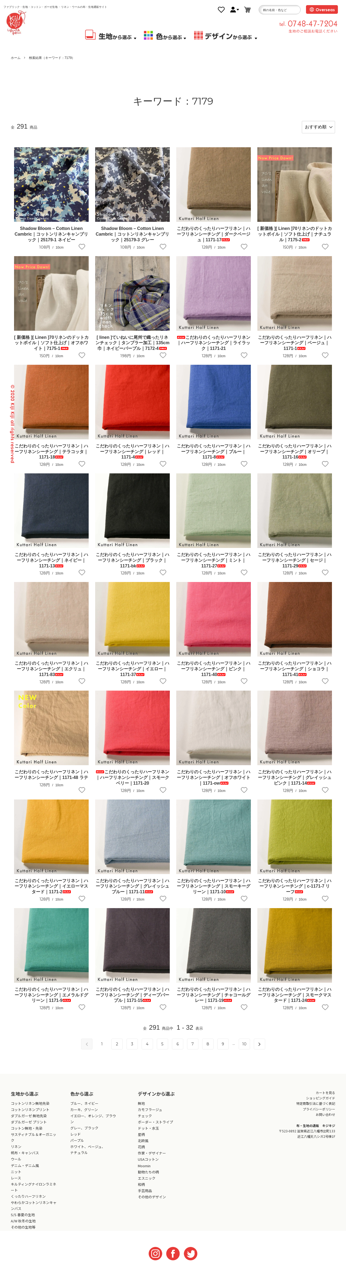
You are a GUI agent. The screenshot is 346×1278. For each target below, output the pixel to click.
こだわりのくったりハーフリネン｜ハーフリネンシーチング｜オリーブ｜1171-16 (294, 456)
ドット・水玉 (148, 1133)
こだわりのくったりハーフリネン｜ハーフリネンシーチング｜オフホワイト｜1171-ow (213, 783)
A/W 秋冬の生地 (23, 1226)
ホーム (16, 58)
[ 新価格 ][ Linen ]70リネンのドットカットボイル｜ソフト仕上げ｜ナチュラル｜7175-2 (294, 239)
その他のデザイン (152, 1201)
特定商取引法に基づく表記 (315, 1108)
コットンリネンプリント (30, 1114)
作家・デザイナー (152, 1158)
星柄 (141, 1139)
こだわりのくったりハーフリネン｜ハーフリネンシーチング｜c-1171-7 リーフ (294, 891)
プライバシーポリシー (319, 1114)
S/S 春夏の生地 (23, 1219)
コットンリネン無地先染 (30, 1108)
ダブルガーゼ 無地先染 (29, 1120)
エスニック (146, 1183)
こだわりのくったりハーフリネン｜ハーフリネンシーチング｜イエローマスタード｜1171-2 (51, 891)
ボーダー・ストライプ (155, 1126)
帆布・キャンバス (25, 1157)
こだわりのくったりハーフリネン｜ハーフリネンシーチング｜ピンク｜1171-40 (213, 674)
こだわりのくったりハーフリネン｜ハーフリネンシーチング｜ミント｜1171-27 (213, 565)
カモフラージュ (150, 1114)
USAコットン (148, 1164)
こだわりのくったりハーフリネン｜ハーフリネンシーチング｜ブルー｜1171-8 (213, 456)
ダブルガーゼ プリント (29, 1126)
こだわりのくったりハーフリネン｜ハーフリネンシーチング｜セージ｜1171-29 (294, 565)
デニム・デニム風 (25, 1170)
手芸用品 (145, 1195)
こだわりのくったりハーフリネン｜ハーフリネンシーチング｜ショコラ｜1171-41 (294, 674)
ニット (16, 1176)
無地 (141, 1108)
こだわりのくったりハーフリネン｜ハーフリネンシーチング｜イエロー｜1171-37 (132, 674)
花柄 (141, 1152)
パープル (77, 1145)
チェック (145, 1120)
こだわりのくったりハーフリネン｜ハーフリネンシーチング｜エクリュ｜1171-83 (51, 674)
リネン (16, 1151)
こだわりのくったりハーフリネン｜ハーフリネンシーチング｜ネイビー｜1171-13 (51, 565)
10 (244, 1048)
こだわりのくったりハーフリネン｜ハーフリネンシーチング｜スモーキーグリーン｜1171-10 (213, 891)
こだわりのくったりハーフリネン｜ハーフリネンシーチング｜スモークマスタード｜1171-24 (294, 1000)
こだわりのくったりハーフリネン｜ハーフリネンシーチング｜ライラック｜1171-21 (213, 348)
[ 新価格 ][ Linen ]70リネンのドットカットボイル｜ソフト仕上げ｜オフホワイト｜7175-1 (51, 348)
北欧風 (143, 1145)
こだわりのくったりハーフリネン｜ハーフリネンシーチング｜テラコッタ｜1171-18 (51, 456)
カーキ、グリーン (84, 1114)
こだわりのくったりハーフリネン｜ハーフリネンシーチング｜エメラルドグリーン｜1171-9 (51, 1000)
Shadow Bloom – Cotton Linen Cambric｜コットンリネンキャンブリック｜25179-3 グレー (132, 239)
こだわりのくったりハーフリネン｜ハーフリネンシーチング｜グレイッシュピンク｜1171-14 (294, 783)
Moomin (144, 1170)
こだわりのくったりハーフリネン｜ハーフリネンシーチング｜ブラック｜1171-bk (132, 565)
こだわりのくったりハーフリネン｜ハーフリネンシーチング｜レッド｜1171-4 (132, 456)
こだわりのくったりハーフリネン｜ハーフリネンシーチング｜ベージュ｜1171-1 (294, 348)
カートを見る (325, 1097)
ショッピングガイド (320, 1102)
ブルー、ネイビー (84, 1108)
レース (16, 1182)
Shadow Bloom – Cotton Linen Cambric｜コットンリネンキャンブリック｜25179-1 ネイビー (51, 239)
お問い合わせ (325, 1119)
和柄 (141, 1189)
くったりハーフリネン (28, 1201)
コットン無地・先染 (26, 1133)
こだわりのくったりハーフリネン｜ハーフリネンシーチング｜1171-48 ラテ (51, 780)
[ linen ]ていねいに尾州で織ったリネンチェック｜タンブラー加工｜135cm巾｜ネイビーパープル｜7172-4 (132, 348)
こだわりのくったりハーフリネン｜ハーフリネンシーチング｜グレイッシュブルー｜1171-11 (132, 891)
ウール (16, 1164)
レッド (75, 1139)
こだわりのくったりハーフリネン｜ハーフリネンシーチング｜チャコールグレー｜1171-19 (213, 1000)
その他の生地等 (23, 1232)
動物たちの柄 (148, 1176)
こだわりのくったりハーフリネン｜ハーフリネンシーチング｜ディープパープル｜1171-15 (132, 1000)
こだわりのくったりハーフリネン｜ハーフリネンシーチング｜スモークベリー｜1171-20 (132, 783)
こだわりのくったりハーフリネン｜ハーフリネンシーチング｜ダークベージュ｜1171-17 (213, 239)
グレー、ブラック (84, 1132)
